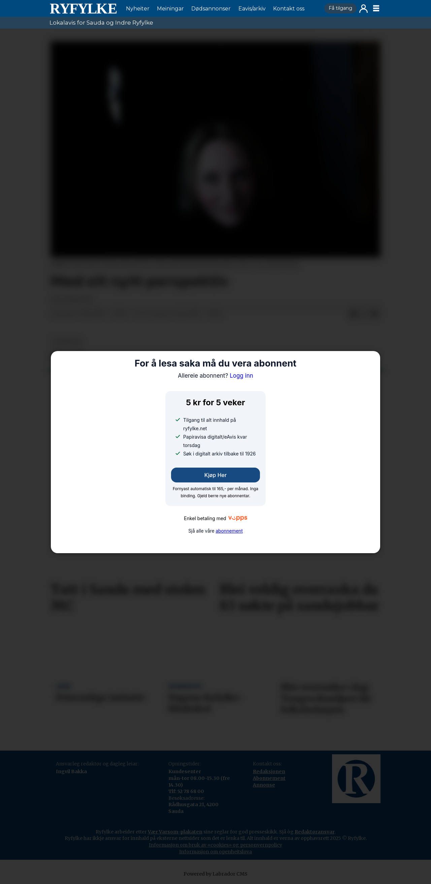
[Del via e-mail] (375, 314)
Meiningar (170, 8)
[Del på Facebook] (353, 314)
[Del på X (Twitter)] (364, 314)
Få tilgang (340, 8)
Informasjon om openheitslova (215, 852)
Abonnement (269, 778)
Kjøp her (215, 475)
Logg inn (363, 8)
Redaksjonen (269, 771)
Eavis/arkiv (252, 8)
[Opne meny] (376, 8)
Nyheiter (138, 8)
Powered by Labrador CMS (215, 874)
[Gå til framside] (83, 8)
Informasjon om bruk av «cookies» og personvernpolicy (215, 845)
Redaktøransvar (315, 832)
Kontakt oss (288, 8)
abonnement (229, 531)
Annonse (264, 785)
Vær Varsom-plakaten (175, 832)
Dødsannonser (211, 8)
